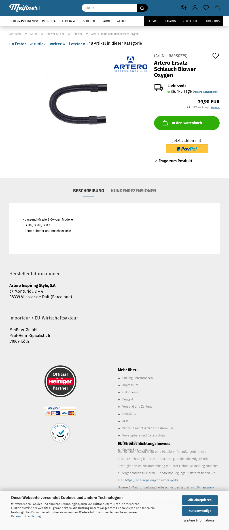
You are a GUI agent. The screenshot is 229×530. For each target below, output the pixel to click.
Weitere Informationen (200, 520)
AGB (125, 421)
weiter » (57, 44)
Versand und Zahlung (137, 407)
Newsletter (190, 21)
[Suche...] (142, 8)
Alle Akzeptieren (200, 500)
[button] (183, 8)
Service (153, 21)
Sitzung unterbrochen (137, 378)
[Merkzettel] (206, 8)
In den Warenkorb (182, 122)
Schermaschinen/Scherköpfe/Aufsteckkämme (43, 21)
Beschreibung (88, 190)
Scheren (89, 21)
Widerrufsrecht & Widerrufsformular (147, 428)
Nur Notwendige (200, 511)
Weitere (122, 21)
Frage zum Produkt (175, 161)
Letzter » (77, 44)
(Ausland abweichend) (205, 91)
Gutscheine (130, 392)
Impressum (130, 385)
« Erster (19, 44)
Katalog (170, 21)
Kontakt (127, 399)
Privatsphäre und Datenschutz (143, 435)
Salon (106, 21)
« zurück (38, 44)
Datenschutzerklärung (26, 516)
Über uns (213, 21)
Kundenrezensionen (133, 190)
